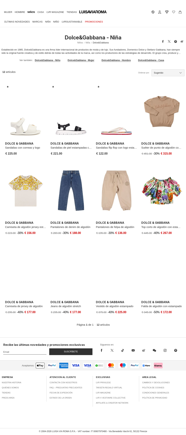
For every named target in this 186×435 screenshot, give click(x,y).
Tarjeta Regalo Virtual (109, 388)
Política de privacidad (154, 398)
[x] (112, 350)
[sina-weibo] (143, 350)
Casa (40, 12)
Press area (8, 398)
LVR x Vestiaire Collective (111, 398)
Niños (31, 12)
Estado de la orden (61, 398)
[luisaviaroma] (93, 12)
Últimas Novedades (17, 21)
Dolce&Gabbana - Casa (151, 60)
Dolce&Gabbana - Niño (47, 60)
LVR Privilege (103, 382)
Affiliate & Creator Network (112, 403)
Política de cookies (153, 388)
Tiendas (72, 12)
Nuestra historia (11, 382)
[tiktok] (122, 350)
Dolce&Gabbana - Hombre (116, 60)
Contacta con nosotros (63, 382)
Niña (48, 21)
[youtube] (133, 350)
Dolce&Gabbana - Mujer (81, 60)
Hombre (20, 12)
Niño (56, 21)
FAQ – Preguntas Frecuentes (66, 388)
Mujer (8, 12)
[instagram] (165, 350)
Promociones (94, 21)
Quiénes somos (10, 388)
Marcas (37, 21)
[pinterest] (175, 350)
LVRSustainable (72, 21)
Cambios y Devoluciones (156, 382)
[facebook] (103, 350)
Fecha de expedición (61, 393)
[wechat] (154, 350)
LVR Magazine (55, 12)
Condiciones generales (155, 393)
